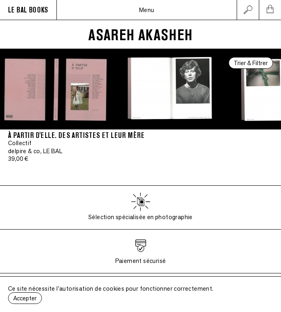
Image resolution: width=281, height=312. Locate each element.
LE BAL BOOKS (28, 10)
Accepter (25, 298)
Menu (146, 10)
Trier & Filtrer (251, 63)
